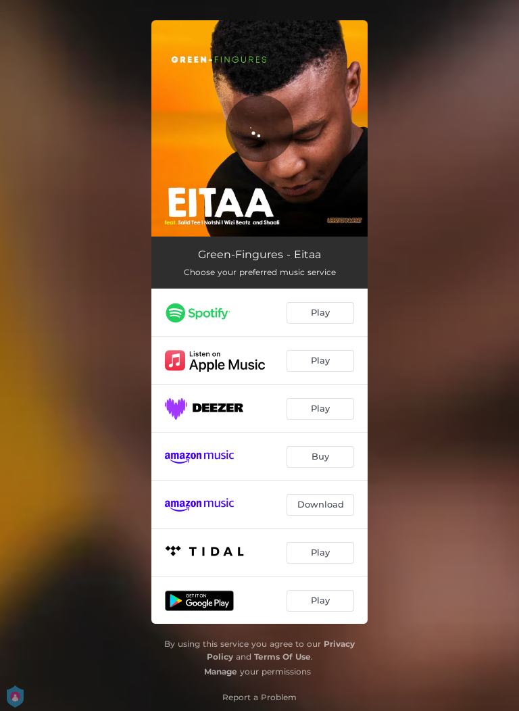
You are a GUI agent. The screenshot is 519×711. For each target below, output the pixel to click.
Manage (220, 671)
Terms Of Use (282, 657)
